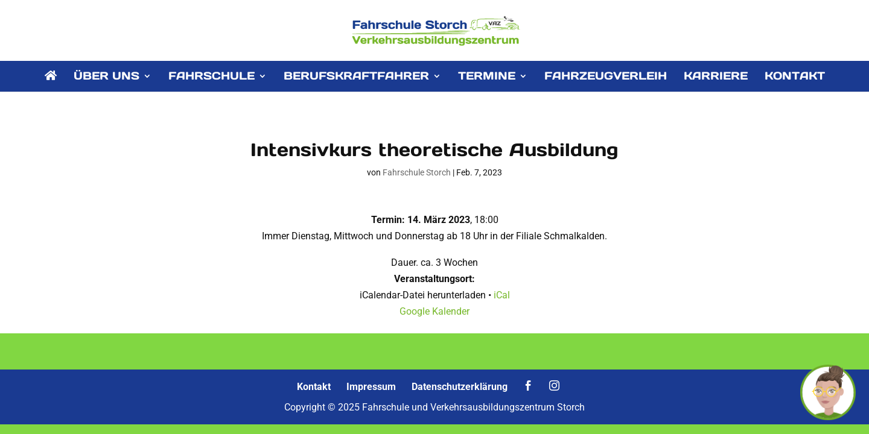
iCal (502, 295)
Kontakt (314, 386)
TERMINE (486, 77)
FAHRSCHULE (211, 77)
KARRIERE (716, 77)
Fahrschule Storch (417, 172)
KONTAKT (795, 77)
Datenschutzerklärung (460, 386)
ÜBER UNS (106, 77)
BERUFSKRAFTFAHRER (356, 77)
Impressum (371, 386)
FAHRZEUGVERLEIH (605, 77)
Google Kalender (434, 311)
